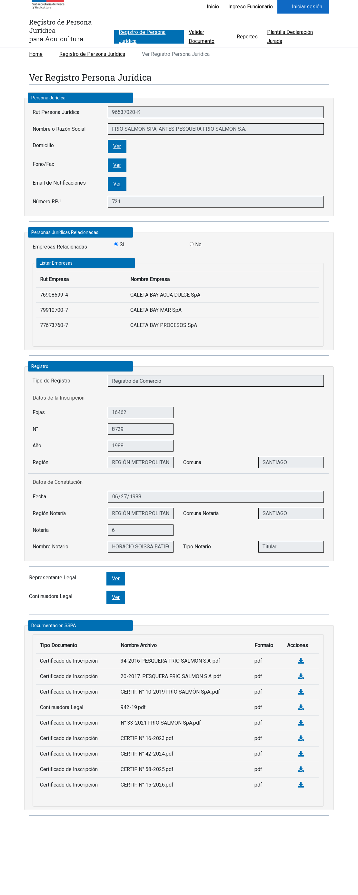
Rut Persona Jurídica (56, 112)
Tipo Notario (197, 547)
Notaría (41, 530)
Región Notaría (49, 513)
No (196, 244)
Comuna (192, 462)
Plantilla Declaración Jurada (290, 37)
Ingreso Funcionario (250, 7)
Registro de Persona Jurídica (142, 37)
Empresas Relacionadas (60, 247)
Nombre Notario (50, 547)
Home (36, 54)
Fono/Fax (43, 164)
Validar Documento (201, 37)
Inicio (213, 7)
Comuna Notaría (201, 513)
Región (40, 462)
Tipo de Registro (51, 381)
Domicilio (43, 145)
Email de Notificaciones (59, 183)
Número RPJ (47, 201)
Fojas (39, 412)
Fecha (39, 496)
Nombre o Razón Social (59, 129)
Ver (117, 146)
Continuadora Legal (50, 596)
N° (35, 429)
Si (119, 244)
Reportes (247, 37)
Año (37, 445)
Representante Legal (52, 578)
